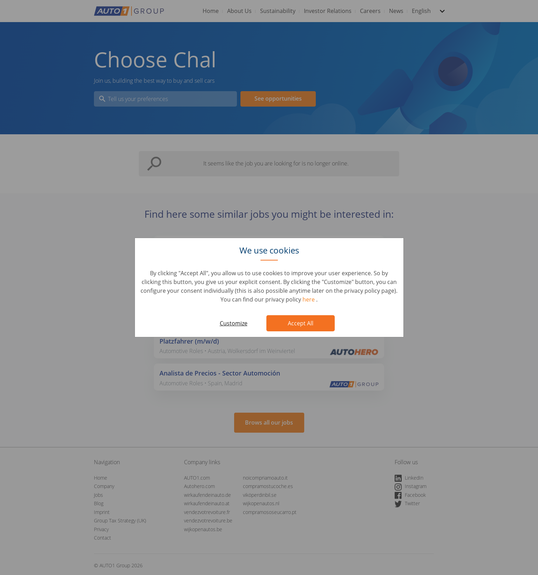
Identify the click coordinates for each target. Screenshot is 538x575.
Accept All (300, 323)
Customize (233, 323)
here (309, 299)
